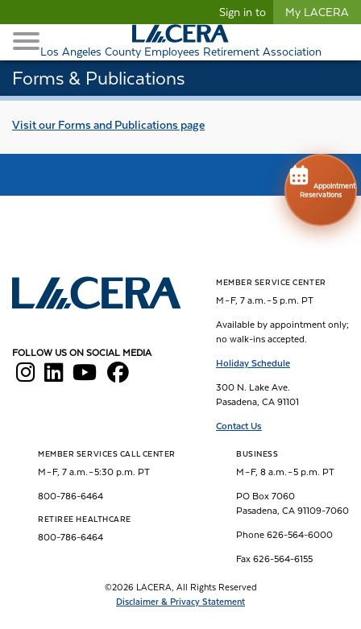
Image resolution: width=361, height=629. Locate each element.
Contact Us (239, 426)
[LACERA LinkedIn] (53, 377)
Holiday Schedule (253, 363)
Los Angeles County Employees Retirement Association (181, 51)
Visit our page (108, 124)
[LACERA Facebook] (118, 377)
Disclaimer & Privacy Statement (180, 602)
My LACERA (317, 12)
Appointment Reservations (320, 181)
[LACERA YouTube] (85, 377)
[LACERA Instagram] (25, 377)
